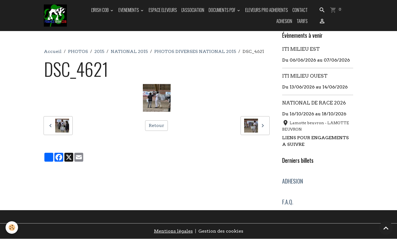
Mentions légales (173, 231)
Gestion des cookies (220, 231)
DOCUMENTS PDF (222, 10)
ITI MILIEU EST (301, 49)
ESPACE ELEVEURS (163, 10)
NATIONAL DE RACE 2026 (314, 103)
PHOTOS (78, 51)
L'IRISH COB (100, 10)
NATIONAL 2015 (129, 51)
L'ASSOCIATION (192, 10)
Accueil (53, 51)
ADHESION (284, 21)
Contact (300, 10)
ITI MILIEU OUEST (304, 76)
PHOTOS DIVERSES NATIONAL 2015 (195, 51)
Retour (156, 125)
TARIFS (302, 21)
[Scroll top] (386, 228)
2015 (99, 51)
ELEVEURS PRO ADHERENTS (266, 10)
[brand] (55, 15)
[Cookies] (12, 227)
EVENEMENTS (129, 10)
